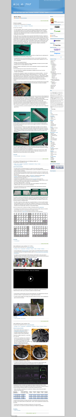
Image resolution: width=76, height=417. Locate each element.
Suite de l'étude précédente (18, 166)
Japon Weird (52, 143)
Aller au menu (51, 0)
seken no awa (53, 146)
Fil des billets (53, 35)
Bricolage (16, 248)
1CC (50, 92)
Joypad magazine (58, 98)
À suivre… (15, 409)
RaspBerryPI (59, 103)
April (51, 136)
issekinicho (52, 145)
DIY (19, 248)
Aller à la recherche (57, 0)
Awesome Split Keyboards (35, 176)
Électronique (31, 12)
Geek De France (53, 119)
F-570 (52, 113)
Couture (20, 12)
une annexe (23, 318)
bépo (26, 162)
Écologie (39, 248)
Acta (57, 92)
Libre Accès (52, 137)
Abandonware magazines (54, 92)
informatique (52, 72)
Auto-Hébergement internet (56, 73)
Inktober (60, 97)
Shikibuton (55, 105)
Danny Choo (52, 142)
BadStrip (52, 157)
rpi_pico (51, 105)
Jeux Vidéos (42, 12)
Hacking (51, 97)
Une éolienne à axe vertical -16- (21, 323)
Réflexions (53, 82)
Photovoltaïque (54, 103)
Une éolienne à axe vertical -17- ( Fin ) (23, 246)
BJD (17, 12)
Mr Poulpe (52, 159)
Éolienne (43, 248)
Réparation (53, 104)
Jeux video (54, 98)
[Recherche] (55, 57)
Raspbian (62, 103)
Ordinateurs (53, 69)
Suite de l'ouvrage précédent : (18, 328)
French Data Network (54, 138)
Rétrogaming (59, 104)
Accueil (15, 12)
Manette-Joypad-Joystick (53, 100)
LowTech (58, 99)
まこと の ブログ (22, 4)
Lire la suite (15, 154)
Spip (57, 105)
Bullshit (52, 87)
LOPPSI (56, 99)
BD (60, 92)
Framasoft (52, 123)
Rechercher (52, 55)
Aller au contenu (46, 0)
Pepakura (51, 103)
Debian (52, 122)
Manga (57, 100)
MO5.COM (52, 149)
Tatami (61, 105)
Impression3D (23, 248)
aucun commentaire (17, 318)
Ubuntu (52, 121)
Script (52, 105)
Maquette (47, 12)
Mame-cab (62, 99)
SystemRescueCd (53, 124)
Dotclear (16, 415)
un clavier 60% (41, 207)
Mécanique (28, 248)
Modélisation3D (29, 326)
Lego (60, 98)
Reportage (56, 104)
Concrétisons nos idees (54, 114)
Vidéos (35, 248)
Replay (53, 70)
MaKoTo (52, 81)
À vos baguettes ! (53, 144)
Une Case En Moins (54, 154)
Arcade (53, 68)
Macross (60, 99)
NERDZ (52, 155)
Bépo (61, 92)
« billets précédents (29, 413)
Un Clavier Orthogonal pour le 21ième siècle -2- (25, 161)
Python (56, 103)
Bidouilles (52, 86)
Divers (27, 12)
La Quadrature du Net (54, 135)
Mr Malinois (52, 158)
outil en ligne (25, 211)
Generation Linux (53, 125)
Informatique (36, 12)
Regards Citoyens (53, 134)
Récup (32, 248)
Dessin (24, 12)
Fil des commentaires (55, 36)
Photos (53, 83)
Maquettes (52, 60)
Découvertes (52, 85)
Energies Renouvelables (30, 247)
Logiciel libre (53, 99)
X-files (52, 88)
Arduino (59, 92)
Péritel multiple (17, 23)
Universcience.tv (53, 131)
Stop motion (59, 105)
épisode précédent (25, 250)
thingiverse (33, 175)
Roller (62, 104)
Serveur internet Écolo (55, 80)
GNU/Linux (53, 74)
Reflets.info (52, 133)
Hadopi (54, 97)
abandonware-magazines (54, 148)
